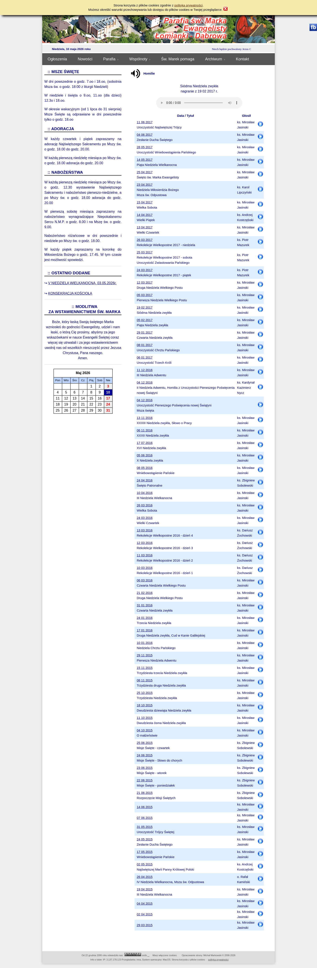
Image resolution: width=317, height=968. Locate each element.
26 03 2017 (144, 240)
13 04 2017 (144, 227)
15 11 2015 (144, 668)
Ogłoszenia (57, 59)
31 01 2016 (144, 605)
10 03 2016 (144, 568)
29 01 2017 (144, 332)
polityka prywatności (218, 959)
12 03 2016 (144, 543)
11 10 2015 (144, 718)
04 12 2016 (144, 382)
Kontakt (242, 59)
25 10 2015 (144, 693)
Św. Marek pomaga (177, 59)
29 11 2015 (144, 655)
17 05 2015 (144, 852)
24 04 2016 (144, 480)
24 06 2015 (144, 755)
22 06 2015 (144, 780)
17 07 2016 (144, 443)
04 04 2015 (144, 903)
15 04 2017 (144, 202)
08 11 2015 (144, 680)
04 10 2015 (144, 730)
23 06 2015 (144, 768)
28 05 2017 (144, 147)
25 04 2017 (144, 172)
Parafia (110, 59)
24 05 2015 (144, 839)
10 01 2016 (144, 643)
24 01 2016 (144, 618)
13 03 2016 (144, 530)
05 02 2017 (144, 320)
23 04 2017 (144, 184)
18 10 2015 (144, 705)
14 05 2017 (144, 159)
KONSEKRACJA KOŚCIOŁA (70, 293)
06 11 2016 (144, 430)
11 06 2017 (144, 122)
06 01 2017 (144, 357)
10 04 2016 (144, 493)
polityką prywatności (188, 5)
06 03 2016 (144, 580)
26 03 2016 (144, 505)
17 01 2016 (144, 630)
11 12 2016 (144, 370)
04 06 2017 (144, 134)
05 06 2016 (144, 455)
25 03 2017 (144, 252)
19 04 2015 (144, 889)
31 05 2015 (144, 827)
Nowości (85, 59)
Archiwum (215, 59)
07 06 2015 (144, 818)
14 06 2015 (144, 807)
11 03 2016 (144, 555)
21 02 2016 (144, 593)
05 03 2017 (144, 295)
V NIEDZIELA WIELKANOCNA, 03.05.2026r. (82, 283)
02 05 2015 (144, 864)
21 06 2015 (144, 793)
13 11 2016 (144, 418)
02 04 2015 (144, 914)
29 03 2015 (144, 925)
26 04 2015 (144, 877)
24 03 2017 (144, 270)
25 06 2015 (144, 743)
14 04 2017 (144, 215)
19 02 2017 (144, 307)
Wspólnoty (139, 59)
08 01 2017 (144, 345)
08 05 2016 (144, 468)
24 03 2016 (144, 518)
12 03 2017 (144, 282)
